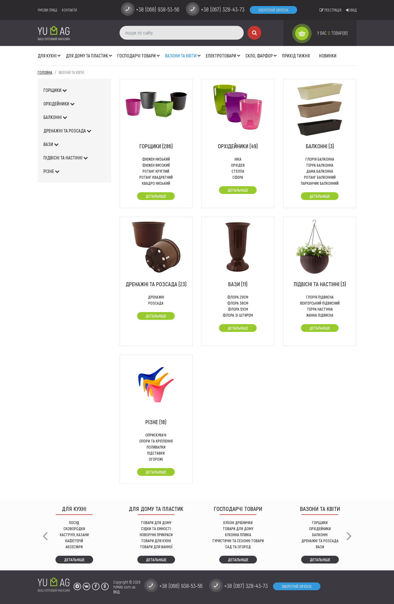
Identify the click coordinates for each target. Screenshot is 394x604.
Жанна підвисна (319, 315)
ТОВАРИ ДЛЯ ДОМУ (156, 522)
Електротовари (221, 55)
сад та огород (238, 546)
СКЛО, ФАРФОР (259, 55)
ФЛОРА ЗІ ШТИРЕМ (238, 315)
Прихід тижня (296, 55)
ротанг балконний (320, 177)
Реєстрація (330, 9)
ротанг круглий (156, 171)
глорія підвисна (320, 297)
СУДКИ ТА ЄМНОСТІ (156, 528)
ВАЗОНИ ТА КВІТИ (181, 55)
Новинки (328, 55)
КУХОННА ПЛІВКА (238, 534)
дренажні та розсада (67, 130)
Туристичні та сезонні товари (238, 540)
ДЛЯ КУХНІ (47, 55)
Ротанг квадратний (156, 177)
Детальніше (156, 196)
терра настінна (320, 309)
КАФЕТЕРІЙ (74, 540)
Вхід (351, 9)
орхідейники (59, 103)
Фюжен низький (156, 159)
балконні (55, 117)
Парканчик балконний (320, 183)
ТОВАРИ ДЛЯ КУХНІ (156, 540)
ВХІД (116, 591)
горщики (55, 90)
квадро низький (156, 183)
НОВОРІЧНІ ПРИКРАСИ (156, 534)
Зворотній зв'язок (273, 9)
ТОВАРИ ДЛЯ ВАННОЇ (156, 546)
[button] (59, 52)
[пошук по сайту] (182, 33)
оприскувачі (155, 434)
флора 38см (237, 303)
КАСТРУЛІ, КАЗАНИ (74, 534)
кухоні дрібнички (238, 522)
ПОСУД (74, 522)
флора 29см (237, 297)
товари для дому (238, 528)
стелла (238, 171)
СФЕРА (237, 177)
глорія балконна (319, 159)
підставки (156, 453)
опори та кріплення (156, 440)
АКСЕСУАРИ (74, 546)
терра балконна (319, 165)
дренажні (156, 297)
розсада (156, 303)
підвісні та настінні (65, 157)
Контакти (69, 9)
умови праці (47, 9)
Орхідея (238, 165)
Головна (45, 72)
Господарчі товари (136, 55)
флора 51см (238, 309)
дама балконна (319, 171)
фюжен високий (156, 165)
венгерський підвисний (320, 303)
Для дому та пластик (87, 55)
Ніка (238, 159)
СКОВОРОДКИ (74, 528)
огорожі (156, 459)
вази (51, 144)
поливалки (156, 447)
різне (51, 171)
